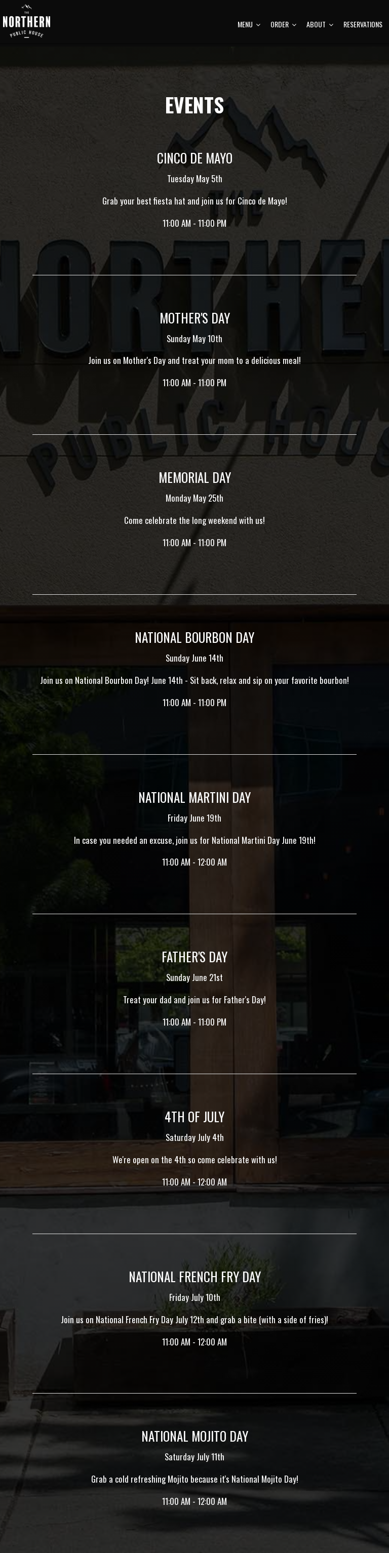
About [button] (316, 35)
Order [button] (280, 35)
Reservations (359, 35)
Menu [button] (245, 35)
